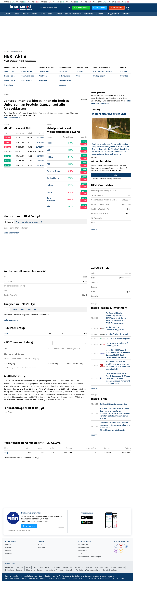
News (16, 14)
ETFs (42, 14)
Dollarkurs (9, 570)
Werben (41, 548)
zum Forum (8, 412)
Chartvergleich (27, 76)
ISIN (22, 61)
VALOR (6, 61)
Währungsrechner (92, 570)
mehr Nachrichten (12, 233)
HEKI (6, 333)
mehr (94, 229)
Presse (8, 551)
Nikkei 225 (79, 567)
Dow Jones (56, 567)
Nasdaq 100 (67, 567)
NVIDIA (50, 157)
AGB (80, 554)
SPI (17, 2)
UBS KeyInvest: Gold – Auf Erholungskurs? (117, 344)
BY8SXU (40, 142)
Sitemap (8, 554)
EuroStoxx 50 (44, 567)
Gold (82, 2)
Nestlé (49, 143)
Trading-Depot (99, 76)
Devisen (100, 14)
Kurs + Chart (9, 71)
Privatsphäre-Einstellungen (89, 557)
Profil (78, 76)
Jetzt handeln (111, 175)
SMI (5, 2)
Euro (54, 2)
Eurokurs (20, 570)
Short (83, 144)
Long (84, 141)
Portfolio (123, 71)
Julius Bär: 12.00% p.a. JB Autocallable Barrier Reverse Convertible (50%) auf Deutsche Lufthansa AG (118, 354)
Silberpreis (30, 570)
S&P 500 (89, 567)
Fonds (34, 14)
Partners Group (53, 171)
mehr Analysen (11, 320)
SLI (22, 567)
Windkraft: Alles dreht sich (117, 334)
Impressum (83, 545)
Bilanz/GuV (64, 71)
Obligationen (113, 14)
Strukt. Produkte (73, 14)
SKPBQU (40, 156)
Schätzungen (64, 76)
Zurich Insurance (51, 199)
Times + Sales (9, 76)
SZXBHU (40, 160)
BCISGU (40, 138)
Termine (79, 71)
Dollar (109, 2)
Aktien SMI (9, 567)
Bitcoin (95, 2)
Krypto (58, 14)
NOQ (6, 452)
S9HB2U (40, 165)
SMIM (28, 567)
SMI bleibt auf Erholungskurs (118, 339)
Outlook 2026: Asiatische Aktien (113, 404)
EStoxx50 (69, 2)
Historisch (8, 85)
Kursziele (43, 80)
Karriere (8, 548)
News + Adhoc (45, 71)
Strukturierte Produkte (102, 71)
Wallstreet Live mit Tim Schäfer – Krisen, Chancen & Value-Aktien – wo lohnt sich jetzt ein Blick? (118, 365)
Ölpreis (106, 570)
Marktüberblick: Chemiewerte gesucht (115, 328)
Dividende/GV (65, 80)
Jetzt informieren (12, 118)
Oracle (49, 192)
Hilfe (40, 545)
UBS (48, 150)
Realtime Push (27, 80)
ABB (48, 164)
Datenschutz (83, 548)
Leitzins (114, 570)
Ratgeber (126, 14)
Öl (122, 2)
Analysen (43, 76)
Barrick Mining (53, 178)
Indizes (25, 14)
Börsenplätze (9, 80)
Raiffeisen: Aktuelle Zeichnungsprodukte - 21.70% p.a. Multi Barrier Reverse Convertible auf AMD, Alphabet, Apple (116, 318)
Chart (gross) (26, 71)
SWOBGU (40, 147)
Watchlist (124, 76)
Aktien (7, 14)
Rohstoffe (88, 14)
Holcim (50, 185)
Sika (48, 206)
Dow (29, 2)
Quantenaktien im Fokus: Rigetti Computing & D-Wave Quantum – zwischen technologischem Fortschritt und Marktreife (118, 378)
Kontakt (8, 545)
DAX (42, 2)
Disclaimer (82, 551)
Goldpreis (104, 567)
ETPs (50, 14)
